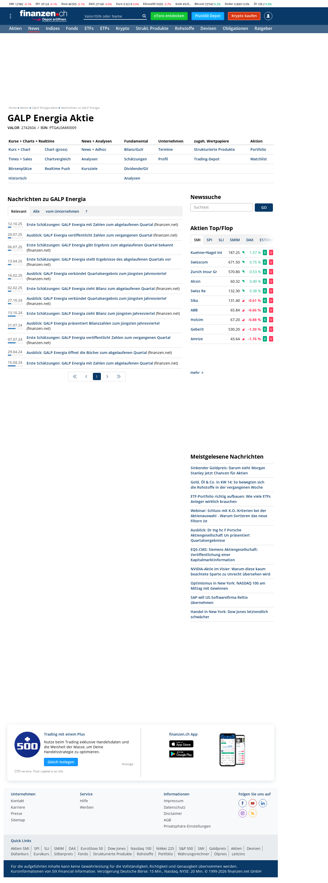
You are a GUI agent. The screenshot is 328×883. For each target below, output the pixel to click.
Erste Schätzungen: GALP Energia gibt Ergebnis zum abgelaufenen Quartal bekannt (100, 245)
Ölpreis (220, 830)
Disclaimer (173, 790)
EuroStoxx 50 (92, 825)
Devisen (208, 29)
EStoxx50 (149, 4)
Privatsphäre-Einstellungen (187, 803)
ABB (194, 310)
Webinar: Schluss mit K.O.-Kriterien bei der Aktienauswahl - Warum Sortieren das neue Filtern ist (229, 492)
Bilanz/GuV (133, 149)
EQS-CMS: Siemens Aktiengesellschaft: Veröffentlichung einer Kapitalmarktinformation (224, 531)
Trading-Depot (207, 158)
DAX (92, 4)
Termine (165, 149)
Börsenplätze (20, 168)
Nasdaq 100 (141, 825)
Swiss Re (198, 290)
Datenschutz (174, 784)
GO (264, 207)
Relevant (19, 211)
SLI (46, 825)
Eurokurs (41, 830)
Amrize (197, 338)
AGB (167, 797)
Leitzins (238, 830)
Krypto (122, 29)
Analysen (89, 158)
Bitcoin (199, 4)
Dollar (229, 4)
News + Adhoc (93, 149)
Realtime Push (57, 168)
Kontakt (17, 778)
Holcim (197, 319)
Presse (16, 790)
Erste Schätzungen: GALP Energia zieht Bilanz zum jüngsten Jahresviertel (91, 313)
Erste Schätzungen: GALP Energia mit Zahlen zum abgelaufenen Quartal (90, 224)
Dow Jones (117, 825)
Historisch (18, 178)
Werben (87, 784)
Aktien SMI (20, 825)
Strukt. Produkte (152, 29)
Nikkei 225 (165, 825)
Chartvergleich (58, 158)
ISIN (44, 128)
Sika (194, 300)
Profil (163, 158)
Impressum (173, 778)
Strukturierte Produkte (214, 149)
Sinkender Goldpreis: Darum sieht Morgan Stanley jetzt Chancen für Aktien (228, 447)
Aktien (15, 29)
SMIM (59, 825)
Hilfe (84, 778)
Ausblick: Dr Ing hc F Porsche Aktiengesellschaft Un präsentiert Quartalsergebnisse (220, 511)
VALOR (13, 128)
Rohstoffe (184, 29)
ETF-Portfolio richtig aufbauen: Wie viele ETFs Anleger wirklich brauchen (231, 476)
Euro (119, 4)
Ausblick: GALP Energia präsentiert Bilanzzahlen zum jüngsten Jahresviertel (93, 323)
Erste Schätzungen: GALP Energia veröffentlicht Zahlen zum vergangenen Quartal (98, 337)
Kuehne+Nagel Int (206, 252)
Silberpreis (63, 830)
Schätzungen (135, 158)
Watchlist (258, 158)
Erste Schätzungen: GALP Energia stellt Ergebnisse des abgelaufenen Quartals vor (99, 259)
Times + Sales (20, 158)
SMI (11, 4)
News (33, 29)
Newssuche (205, 197)
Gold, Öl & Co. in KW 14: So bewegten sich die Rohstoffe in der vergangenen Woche (227, 461)
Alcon (195, 281)
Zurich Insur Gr (204, 271)
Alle (36, 211)
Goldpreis (217, 825)
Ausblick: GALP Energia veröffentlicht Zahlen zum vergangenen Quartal (89, 235)
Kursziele (89, 168)
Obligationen (235, 29)
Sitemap (18, 797)
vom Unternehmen (62, 211)
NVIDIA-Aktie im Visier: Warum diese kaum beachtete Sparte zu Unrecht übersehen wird (230, 548)
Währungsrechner (193, 830)
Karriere (18, 784)
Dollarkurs (20, 830)
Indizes (53, 29)
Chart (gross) (56, 149)
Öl (255, 4)
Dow (64, 4)
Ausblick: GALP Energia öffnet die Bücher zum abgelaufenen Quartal (87, 352)
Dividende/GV (136, 168)
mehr (196, 349)
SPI (37, 4)
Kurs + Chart (20, 149)
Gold (178, 4)
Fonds (72, 29)
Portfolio (258, 149)
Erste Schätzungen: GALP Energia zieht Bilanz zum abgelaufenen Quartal (91, 288)
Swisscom (199, 262)
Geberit (197, 329)
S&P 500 (186, 825)
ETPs (104, 29)
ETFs (89, 29)
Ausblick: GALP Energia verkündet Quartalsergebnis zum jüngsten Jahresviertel (96, 273)
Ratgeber (263, 29)
